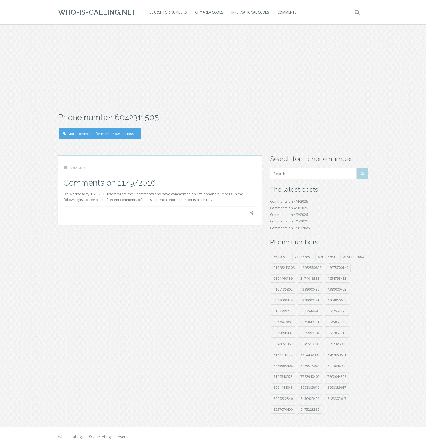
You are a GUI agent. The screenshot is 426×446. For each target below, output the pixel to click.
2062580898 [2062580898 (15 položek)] (311, 267)
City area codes (209, 12)
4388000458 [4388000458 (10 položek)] (283, 300)
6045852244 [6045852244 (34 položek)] (336, 322)
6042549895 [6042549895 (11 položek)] (310, 311)
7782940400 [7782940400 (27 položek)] (310, 376)
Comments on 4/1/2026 (289, 221)
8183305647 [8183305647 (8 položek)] (336, 398)
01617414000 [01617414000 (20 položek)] (353, 257)
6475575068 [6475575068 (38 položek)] (310, 365)
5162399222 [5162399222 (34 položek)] (283, 311)
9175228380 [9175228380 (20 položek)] (310, 409)
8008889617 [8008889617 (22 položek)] (336, 387)
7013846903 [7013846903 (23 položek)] (336, 365)
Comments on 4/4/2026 (289, 201)
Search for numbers (168, 12)
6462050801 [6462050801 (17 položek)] (336, 355)
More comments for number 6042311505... (99, 133)
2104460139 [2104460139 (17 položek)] (283, 278)
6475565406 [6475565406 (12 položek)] (283, 365)
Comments (287, 12)
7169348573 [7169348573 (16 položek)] (283, 376)
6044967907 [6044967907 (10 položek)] (283, 322)
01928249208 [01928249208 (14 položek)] (284, 267)
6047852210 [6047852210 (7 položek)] (336, 333)
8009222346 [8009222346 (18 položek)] (283, 398)
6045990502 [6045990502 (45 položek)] (310, 333)
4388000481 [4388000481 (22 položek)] (310, 300)
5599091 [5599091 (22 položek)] (280, 257)
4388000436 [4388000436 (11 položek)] (310, 289)
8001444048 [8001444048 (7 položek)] (283, 387)
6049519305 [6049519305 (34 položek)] (310, 344)
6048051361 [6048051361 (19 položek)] (283, 344)
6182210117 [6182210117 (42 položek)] (283, 355)
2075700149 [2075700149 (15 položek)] (338, 267)
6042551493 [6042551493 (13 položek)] (336, 311)
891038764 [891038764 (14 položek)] (326, 257)
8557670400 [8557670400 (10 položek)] (283, 409)
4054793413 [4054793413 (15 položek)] (336, 278)
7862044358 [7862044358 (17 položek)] (336, 376)
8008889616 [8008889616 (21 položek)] (310, 387)
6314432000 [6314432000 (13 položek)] (310, 355)
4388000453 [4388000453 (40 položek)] (336, 289)
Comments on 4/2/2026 (289, 214)
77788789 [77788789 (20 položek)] (302, 257)
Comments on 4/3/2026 (289, 207)
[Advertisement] (213, 68)
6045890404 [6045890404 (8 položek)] (283, 333)
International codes (250, 12)
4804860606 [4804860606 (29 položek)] (336, 300)
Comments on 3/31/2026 (290, 227)
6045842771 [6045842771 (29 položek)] (310, 322)
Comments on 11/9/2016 (110, 182)
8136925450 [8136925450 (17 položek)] (310, 398)
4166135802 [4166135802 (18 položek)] (283, 289)
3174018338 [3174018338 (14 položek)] (310, 278)
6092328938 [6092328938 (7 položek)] (336, 344)
